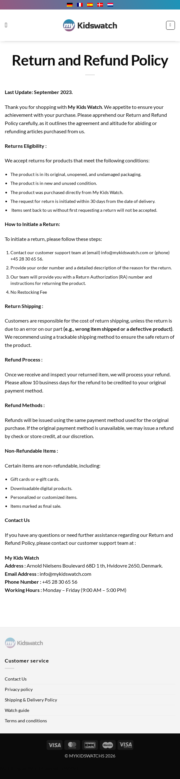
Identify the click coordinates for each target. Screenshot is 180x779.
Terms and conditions (26, 720)
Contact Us (16, 679)
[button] (8, 25)
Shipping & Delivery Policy (31, 699)
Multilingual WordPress (26, 768)
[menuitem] (70, 4)
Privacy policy (19, 689)
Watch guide (17, 710)
